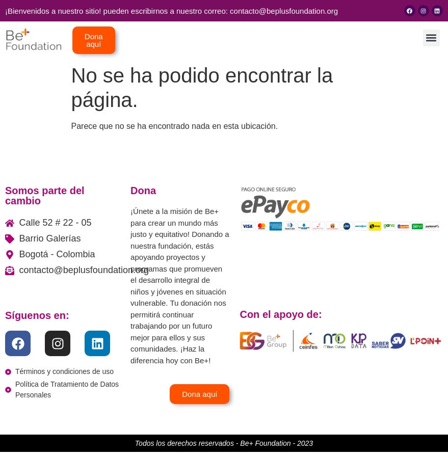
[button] (431, 38)
